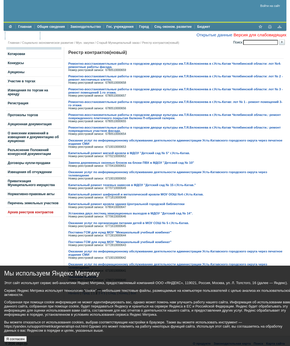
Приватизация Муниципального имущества (31, 183)
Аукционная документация (30, 124)
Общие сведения (51, 27)
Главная (25, 27)
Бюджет (203, 27)
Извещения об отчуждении (30, 172)
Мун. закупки (85, 42)
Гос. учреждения (120, 27)
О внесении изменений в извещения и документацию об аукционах (33, 137)
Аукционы (16, 72)
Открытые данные (214, 34)
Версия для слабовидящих (260, 34)
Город (144, 27)
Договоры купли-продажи (29, 163)
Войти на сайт (270, 5)
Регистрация (18, 103)
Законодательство (86, 27)
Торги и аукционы (22, 35)
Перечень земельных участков (33, 203)
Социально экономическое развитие (48, 42)
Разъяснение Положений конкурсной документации (29, 152)
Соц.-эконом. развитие (173, 27)
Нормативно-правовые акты (31, 194)
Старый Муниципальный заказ (117, 42)
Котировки (16, 54)
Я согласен (15, 339)
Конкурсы (16, 63)
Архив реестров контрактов (30, 212)
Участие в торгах (21, 81)
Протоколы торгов (23, 115)
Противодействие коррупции (66, 35)
